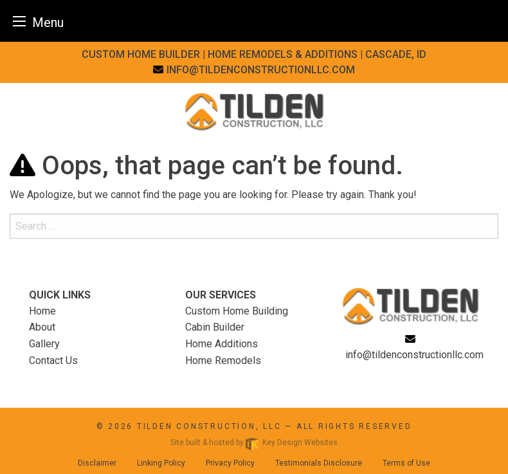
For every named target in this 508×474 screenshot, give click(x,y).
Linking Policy (161, 463)
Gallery (44, 344)
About (42, 327)
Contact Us (53, 360)
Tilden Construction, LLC (209, 426)
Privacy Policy (230, 463)
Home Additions (221, 344)
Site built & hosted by (254, 442)
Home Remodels (223, 360)
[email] (254, 70)
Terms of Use (406, 463)
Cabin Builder (214, 327)
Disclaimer (97, 463)
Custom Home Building (236, 311)
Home (42, 311)
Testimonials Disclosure (318, 463)
